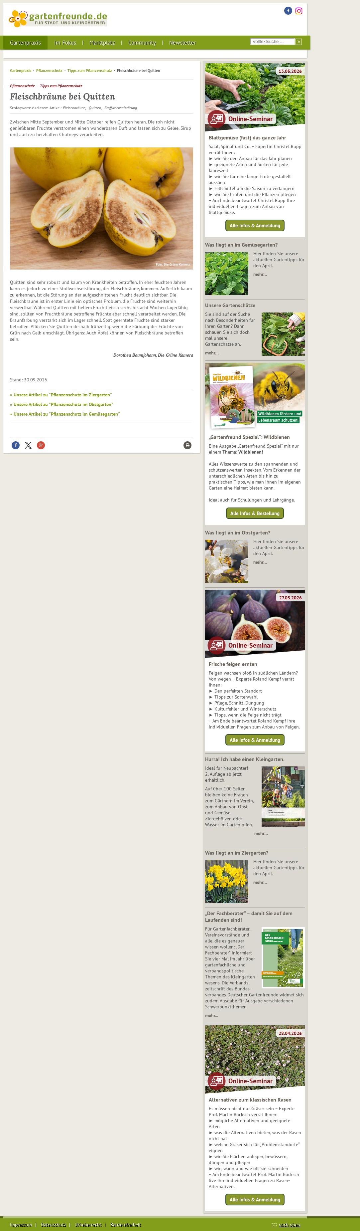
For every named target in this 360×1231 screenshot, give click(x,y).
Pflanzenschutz (49, 70)
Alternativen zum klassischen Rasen (250, 1099)
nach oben (289, 1225)
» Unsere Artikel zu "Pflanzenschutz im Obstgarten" (61, 404)
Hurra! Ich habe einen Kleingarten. (245, 759)
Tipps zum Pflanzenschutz (89, 70)
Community (142, 42)
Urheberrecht (88, 1225)
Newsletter (182, 42)
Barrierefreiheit (125, 1225)
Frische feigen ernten (233, 664)
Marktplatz (102, 42)
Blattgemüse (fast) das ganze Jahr (247, 137)
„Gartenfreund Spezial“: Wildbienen (249, 437)
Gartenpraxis (25, 42)
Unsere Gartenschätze (230, 305)
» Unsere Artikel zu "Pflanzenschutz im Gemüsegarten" (65, 414)
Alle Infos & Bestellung (255, 513)
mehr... (211, 1015)
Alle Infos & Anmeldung (255, 225)
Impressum (21, 1225)
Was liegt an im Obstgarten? (237, 532)
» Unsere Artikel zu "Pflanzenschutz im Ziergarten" (61, 395)
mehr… (260, 274)
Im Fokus (65, 42)
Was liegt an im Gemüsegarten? (241, 244)
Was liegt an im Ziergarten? (236, 852)
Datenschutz (53, 1225)
